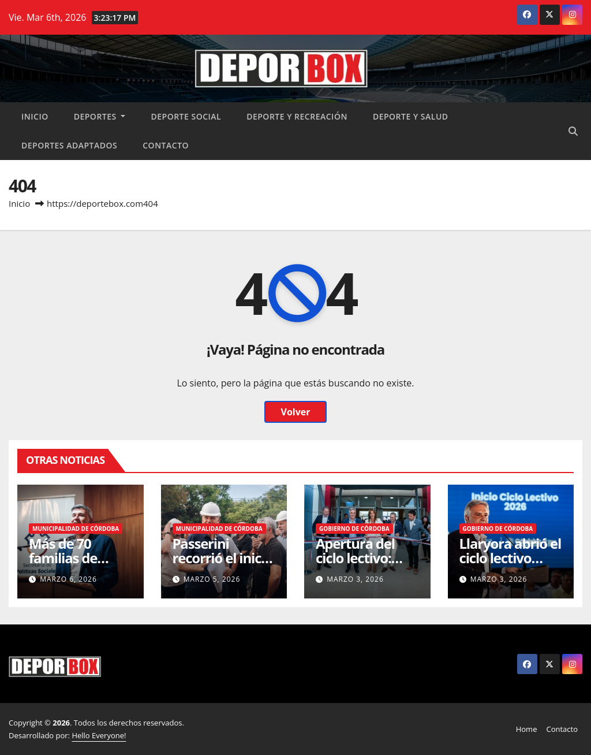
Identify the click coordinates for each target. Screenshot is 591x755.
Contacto (166, 145)
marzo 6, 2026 (68, 579)
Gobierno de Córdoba (354, 529)
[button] (573, 131)
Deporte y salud (410, 116)
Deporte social (186, 116)
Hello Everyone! (99, 735)
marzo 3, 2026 (355, 579)
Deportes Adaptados (69, 145)
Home (526, 729)
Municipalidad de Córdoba (75, 529)
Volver (295, 412)
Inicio (34, 116)
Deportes (100, 116)
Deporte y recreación (296, 116)
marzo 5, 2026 (212, 579)
